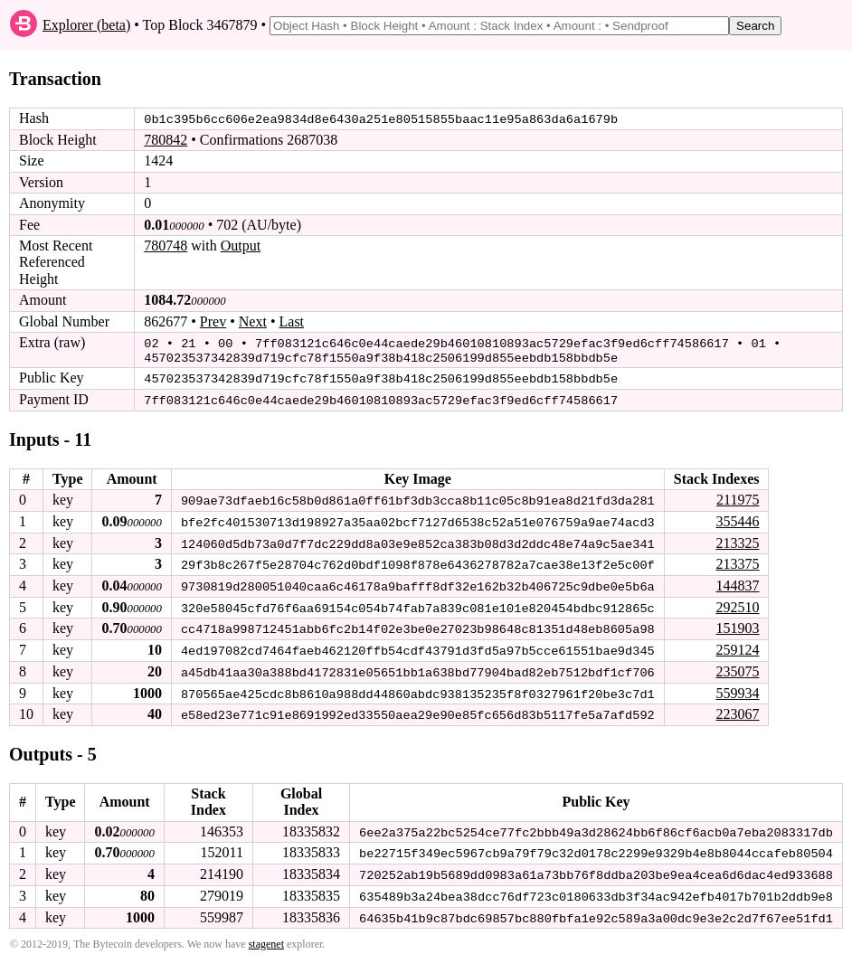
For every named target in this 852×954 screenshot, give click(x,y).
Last (292, 320)
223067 (737, 708)
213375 (737, 560)
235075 (737, 666)
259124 (737, 645)
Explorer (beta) (86, 25)
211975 (737, 497)
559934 (737, 687)
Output (240, 245)
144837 (737, 582)
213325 (737, 539)
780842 (165, 139)
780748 (165, 245)
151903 (737, 624)
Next (253, 320)
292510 (737, 602)
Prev (213, 320)
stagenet (266, 936)
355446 (737, 518)
